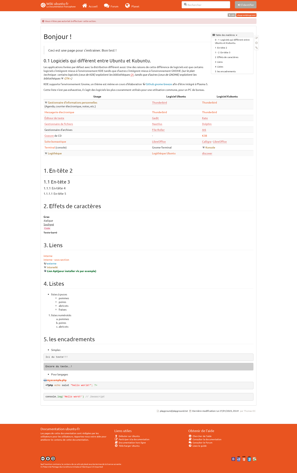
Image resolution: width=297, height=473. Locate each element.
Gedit (155, 118)
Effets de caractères (227, 57)
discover (207, 153)
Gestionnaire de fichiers (59, 124)
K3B (204, 135)
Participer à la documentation (131, 439)
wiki (232, 15)
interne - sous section (56, 259)
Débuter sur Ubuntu (127, 436)
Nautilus (157, 124)
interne (48, 255)
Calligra (206, 141)
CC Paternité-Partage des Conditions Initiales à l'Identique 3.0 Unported (72, 466)
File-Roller (158, 129)
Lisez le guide (197, 445)
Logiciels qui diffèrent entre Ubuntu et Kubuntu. (232, 41)
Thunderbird (159, 102)
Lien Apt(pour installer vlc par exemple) (71, 271)
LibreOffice (159, 141)
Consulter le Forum (200, 442)
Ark (204, 129)
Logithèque (55, 153)
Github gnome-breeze (159, 84)
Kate (205, 118)
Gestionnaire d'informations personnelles (72, 102)
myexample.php (56, 380)
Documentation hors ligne (130, 442)
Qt (132, 74)
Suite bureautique (55, 141)
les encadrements (226, 71)
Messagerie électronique (59, 112)
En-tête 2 (222, 47)
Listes (220, 66)
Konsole (210, 147)
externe (51, 263)
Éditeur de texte (54, 118)
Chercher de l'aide (200, 436)
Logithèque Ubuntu (164, 153)
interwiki (52, 267)
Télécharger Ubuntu (127, 445)
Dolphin (207, 124)
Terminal (50, 147)
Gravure (49, 135)
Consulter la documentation (204, 439)
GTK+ (67, 78)
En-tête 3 (225, 52)
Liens (220, 61)
